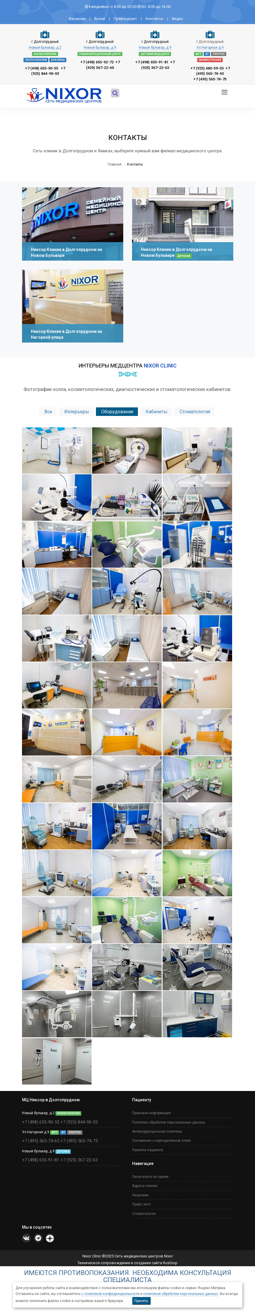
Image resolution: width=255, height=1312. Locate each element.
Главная (114, 164)
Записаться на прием (150, 1174)
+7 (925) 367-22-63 (79, 1157)
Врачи (99, 18)
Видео (177, 18)
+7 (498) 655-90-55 (41, 68)
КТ (207, 54)
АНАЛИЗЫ (58, 59)
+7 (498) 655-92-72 (97, 62)
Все (48, 411)
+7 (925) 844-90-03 (79, 1119)
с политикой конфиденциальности (110, 1294)
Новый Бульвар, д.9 (100, 47)
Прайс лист (141, 1202)
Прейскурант (125, 18)
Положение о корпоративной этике (161, 1138)
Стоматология (195, 411)
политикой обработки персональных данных (180, 1294)
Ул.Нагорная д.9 (210, 47)
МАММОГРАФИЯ (210, 59)
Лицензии (140, 1192)
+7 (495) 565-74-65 (40, 1138)
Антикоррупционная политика (157, 1129)
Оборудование (117, 411)
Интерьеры (76, 411)
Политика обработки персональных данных (168, 1119)
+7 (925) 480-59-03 (207, 68)
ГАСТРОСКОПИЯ (36, 59)
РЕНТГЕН (219, 54)
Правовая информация (151, 1110)
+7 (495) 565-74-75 (210, 79)
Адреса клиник (144, 1183)
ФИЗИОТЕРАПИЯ (44, 54)
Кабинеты (157, 411)
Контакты (154, 18)
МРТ (198, 54)
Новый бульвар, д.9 (155, 47)
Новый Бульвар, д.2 (45, 47)
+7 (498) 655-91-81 (151, 62)
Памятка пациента (147, 1147)
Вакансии (77, 18)
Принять (141, 1301)
